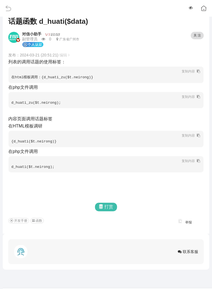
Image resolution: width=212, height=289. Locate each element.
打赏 (106, 206)
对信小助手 (31, 34)
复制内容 (188, 71)
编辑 (64, 55)
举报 (184, 222)
